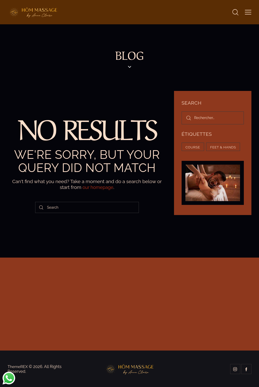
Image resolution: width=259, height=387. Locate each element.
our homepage (97, 187)
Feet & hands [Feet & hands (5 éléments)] (199, 159)
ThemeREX (18, 366)
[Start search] (41, 207)
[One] (129, 303)
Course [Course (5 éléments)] (194, 147)
